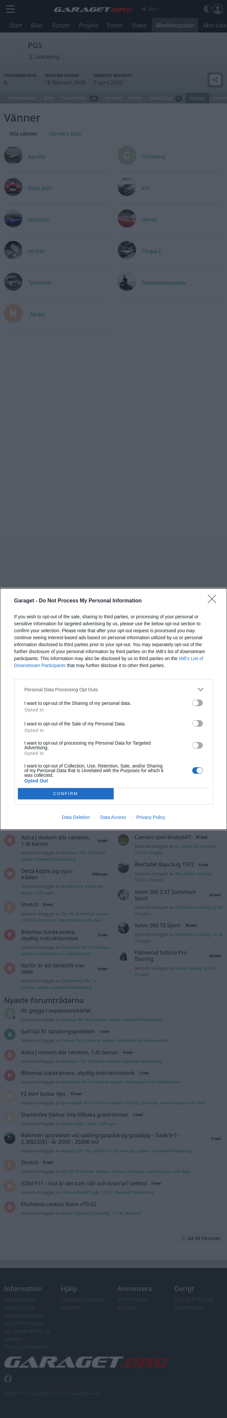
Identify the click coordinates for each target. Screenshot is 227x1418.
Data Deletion (76, 817)
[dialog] (113, 709)
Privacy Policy (150, 817)
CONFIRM (65, 793)
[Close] (214, 601)
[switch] (197, 703)
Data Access (113, 817)
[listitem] (114, 689)
